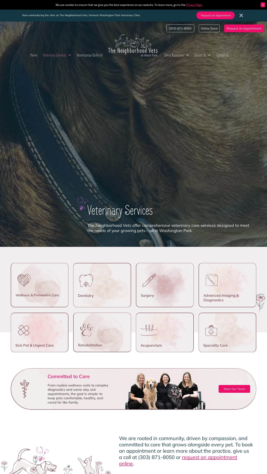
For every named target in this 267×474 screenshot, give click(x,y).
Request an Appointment (216, 15)
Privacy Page (194, 5)
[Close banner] (241, 15)
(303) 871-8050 (156, 457)
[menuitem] (34, 55)
